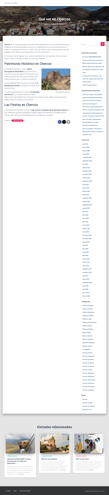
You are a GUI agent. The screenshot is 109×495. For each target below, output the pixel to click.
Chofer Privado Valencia (89, 85)
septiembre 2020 (87, 282)
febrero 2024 (86, 191)
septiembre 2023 (87, 205)
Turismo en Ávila (87, 369)
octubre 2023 (86, 201)
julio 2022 (85, 245)
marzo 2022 (85, 259)
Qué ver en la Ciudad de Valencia (91, 100)
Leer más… (21, 474)
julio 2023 (85, 211)
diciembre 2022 (86, 235)
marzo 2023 (85, 225)
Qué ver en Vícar (82, 459)
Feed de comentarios (88, 406)
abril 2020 (85, 289)
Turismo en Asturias (88, 366)
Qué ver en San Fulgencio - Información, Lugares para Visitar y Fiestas (92, 106)
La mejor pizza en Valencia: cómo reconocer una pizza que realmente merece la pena (92, 78)
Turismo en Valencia (88, 390)
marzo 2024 (85, 188)
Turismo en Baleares (88, 376)
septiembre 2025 (87, 161)
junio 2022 (85, 248)
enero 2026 (85, 154)
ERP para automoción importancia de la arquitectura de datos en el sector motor (93, 69)
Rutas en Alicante (87, 336)
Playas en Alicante (87, 305)
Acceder (84, 399)
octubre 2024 (86, 177)
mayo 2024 (85, 184)
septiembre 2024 (87, 181)
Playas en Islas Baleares (89, 322)
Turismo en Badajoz (88, 373)
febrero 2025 (86, 167)
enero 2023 (85, 231)
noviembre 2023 (87, 198)
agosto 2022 (86, 242)
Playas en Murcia (87, 325)
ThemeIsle (102, 491)
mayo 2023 (85, 218)
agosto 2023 (86, 208)
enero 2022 (85, 265)
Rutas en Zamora (87, 346)
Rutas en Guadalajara (88, 342)
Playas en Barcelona (88, 312)
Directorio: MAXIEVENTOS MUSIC (91, 57)
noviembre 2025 (87, 157)
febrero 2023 (86, 228)
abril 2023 (85, 221)
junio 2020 (85, 286)
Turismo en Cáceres (88, 383)
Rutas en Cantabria (87, 339)
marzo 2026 (85, 147)
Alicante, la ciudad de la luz (96, 109)
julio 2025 (85, 164)
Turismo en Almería (17, 120)
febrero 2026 (86, 150)
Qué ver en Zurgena (49, 459)
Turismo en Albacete (88, 356)
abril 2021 (85, 275)
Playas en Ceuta (86, 319)
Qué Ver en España (25, 490)
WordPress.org (86, 409)
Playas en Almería (87, 309)
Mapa (15, 490)
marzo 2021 (85, 279)
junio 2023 (85, 215)
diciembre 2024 (86, 171)
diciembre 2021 (86, 269)
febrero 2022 (86, 262)
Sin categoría (86, 349)
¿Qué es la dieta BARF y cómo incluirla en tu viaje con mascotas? (19, 461)
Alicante (8, 490)
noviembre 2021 (87, 272)
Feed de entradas (87, 402)
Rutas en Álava (86, 332)
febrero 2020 (86, 296)
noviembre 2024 (87, 174)
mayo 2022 (85, 252)
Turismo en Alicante (88, 359)
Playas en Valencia (87, 329)
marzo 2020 (85, 292)
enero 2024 (85, 194)
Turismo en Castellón (88, 386)
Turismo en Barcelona (88, 379)
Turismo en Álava (87, 352)
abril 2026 (85, 144)
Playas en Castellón (88, 315)
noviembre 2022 (87, 238)
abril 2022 (85, 255)
